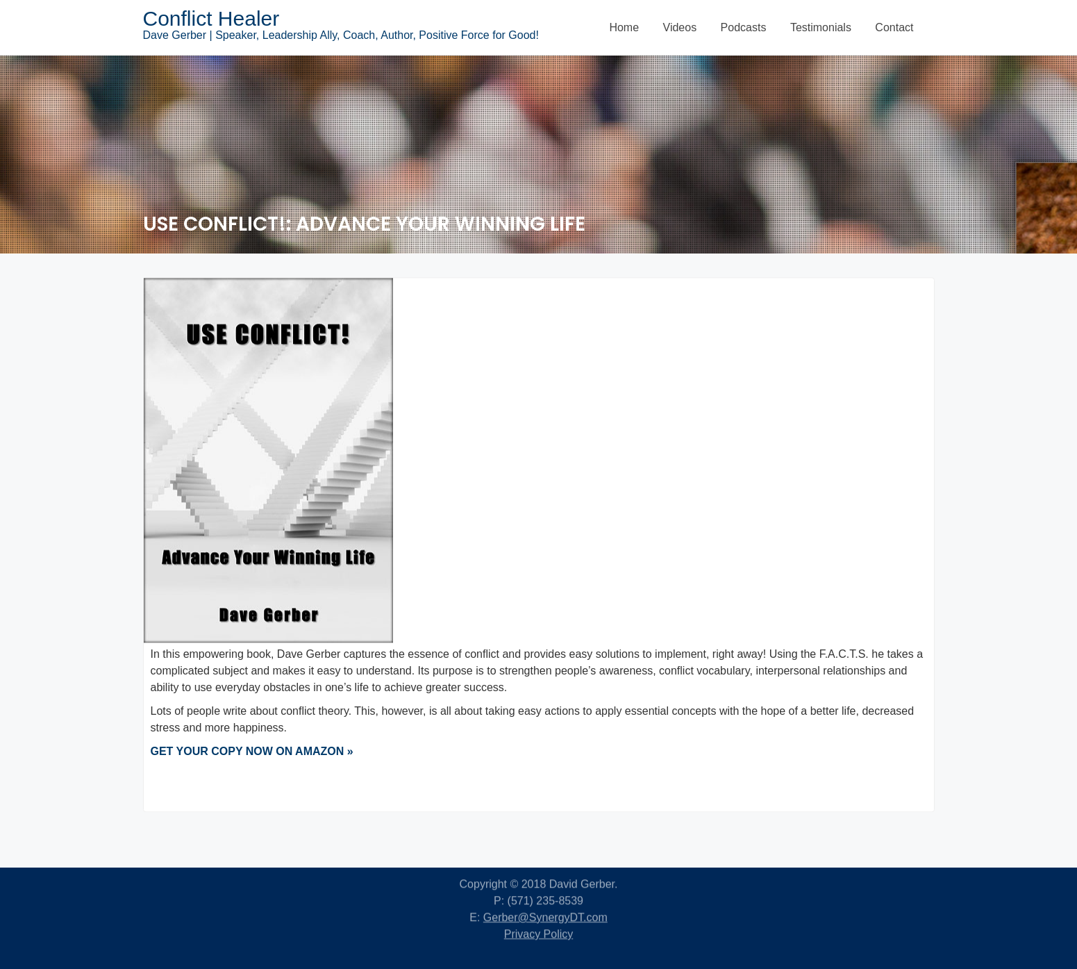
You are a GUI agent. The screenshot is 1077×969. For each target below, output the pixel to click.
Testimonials (820, 27)
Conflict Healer (211, 18)
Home (624, 27)
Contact (894, 27)
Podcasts (744, 27)
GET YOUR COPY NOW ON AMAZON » (252, 753)
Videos (680, 27)
